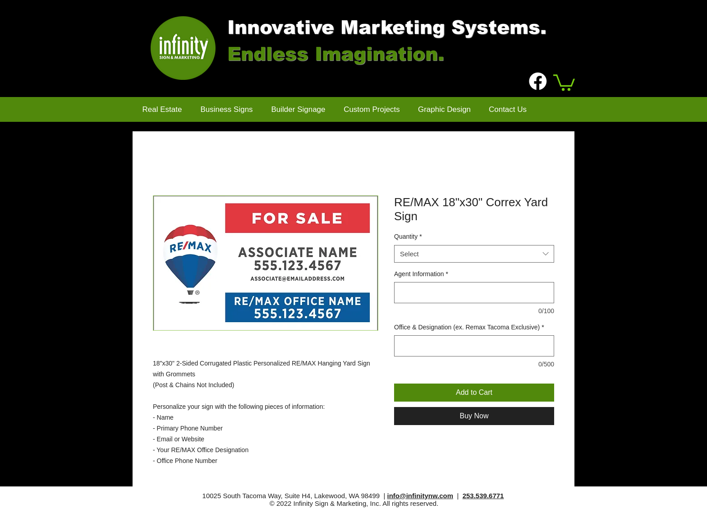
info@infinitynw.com (420, 496)
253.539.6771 (483, 496)
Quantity (408, 236)
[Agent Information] (474, 292)
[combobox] (474, 254)
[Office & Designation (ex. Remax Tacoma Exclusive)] (474, 345)
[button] (564, 82)
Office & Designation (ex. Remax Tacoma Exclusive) (469, 327)
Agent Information (421, 274)
